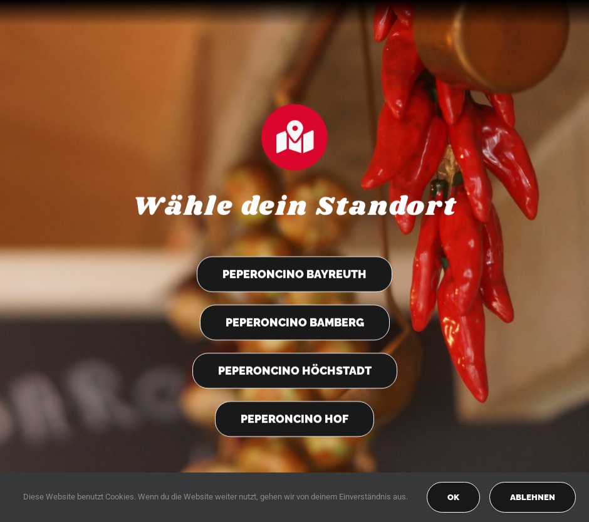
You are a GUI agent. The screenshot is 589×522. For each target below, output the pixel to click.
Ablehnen (532, 497)
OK (453, 497)
